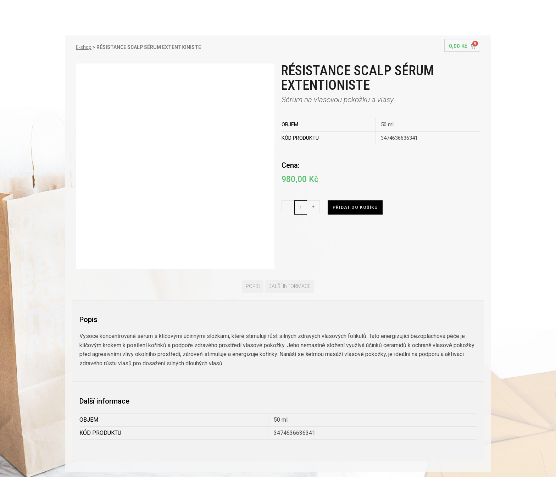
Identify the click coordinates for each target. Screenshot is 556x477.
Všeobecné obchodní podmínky (117, 451)
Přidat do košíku (355, 207)
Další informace (289, 239)
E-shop (83, 47)
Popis (253, 239)
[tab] (252, 239)
